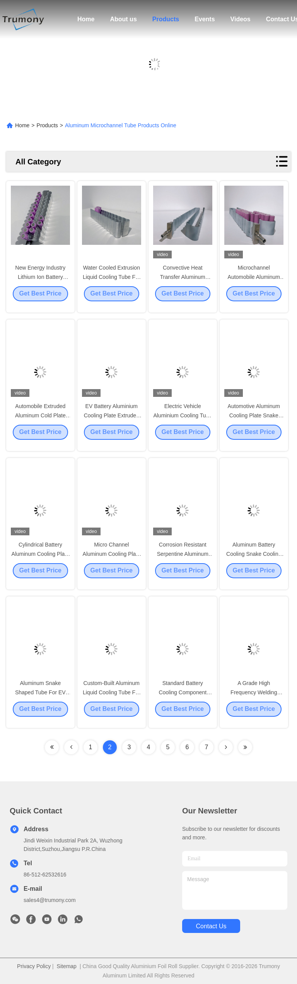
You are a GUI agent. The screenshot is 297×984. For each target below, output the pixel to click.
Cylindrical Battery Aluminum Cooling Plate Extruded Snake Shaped (40, 560)
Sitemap (67, 966)
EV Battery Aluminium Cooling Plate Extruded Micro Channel (111, 421)
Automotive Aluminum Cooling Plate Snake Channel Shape (254, 421)
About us (123, 19)
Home (85, 19)
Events (205, 19)
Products (165, 19)
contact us (211, 926)
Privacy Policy (34, 966)
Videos (240, 19)
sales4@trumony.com (50, 900)
